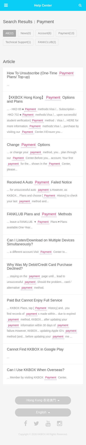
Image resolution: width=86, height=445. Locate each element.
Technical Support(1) (18, 42)
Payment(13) (66, 33)
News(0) (26, 33)
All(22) (9, 33)
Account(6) (44, 33)
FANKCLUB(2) (47, 42)
